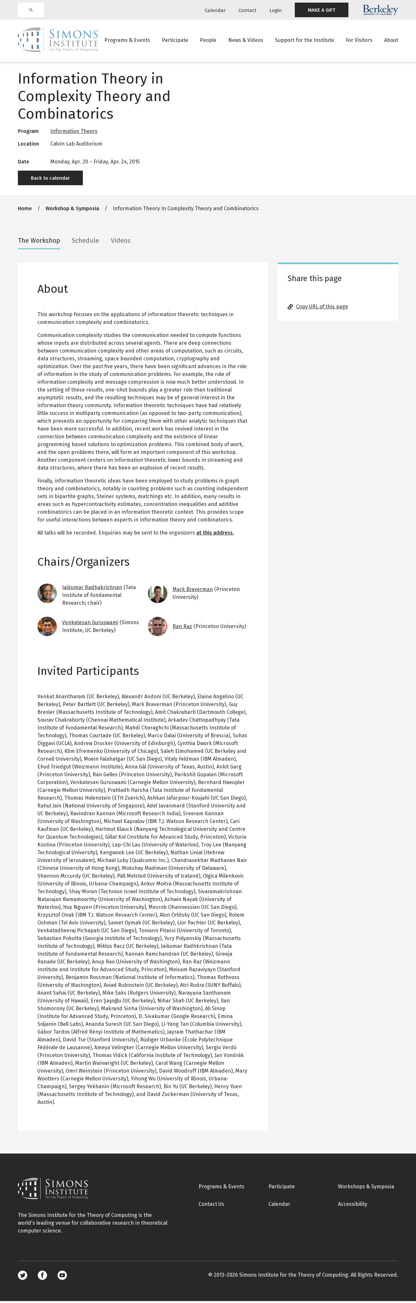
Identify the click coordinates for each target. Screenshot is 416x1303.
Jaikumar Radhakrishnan (92, 589)
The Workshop (39, 242)
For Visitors (359, 40)
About (391, 40)
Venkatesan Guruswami (90, 624)
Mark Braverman (193, 591)
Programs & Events (127, 40)
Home (25, 210)
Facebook (42, 1277)
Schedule (85, 242)
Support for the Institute (304, 40)
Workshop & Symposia (72, 210)
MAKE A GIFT (321, 10)
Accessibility (352, 1206)
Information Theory (74, 133)
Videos (121, 242)
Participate (175, 40)
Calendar (215, 10)
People (208, 40)
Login (275, 10)
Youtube (62, 1277)
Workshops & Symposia (366, 1188)
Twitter (22, 1277)
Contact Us (211, 1206)
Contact (247, 10)
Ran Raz (182, 628)
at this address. (215, 535)
